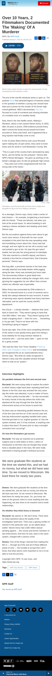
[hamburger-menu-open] (3, 3)
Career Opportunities (11, 638)
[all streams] (49, 673)
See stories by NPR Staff (12, 589)
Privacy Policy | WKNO (12, 624)
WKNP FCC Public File (12, 648)
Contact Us (8, 634)
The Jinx (39, 109)
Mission (7, 619)
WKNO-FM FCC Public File (13, 643)
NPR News (33, 568)
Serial (12, 101)
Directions (7, 629)
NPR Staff (15, 36)
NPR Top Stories (16, 568)
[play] (3, 673)
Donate (45, 3)
